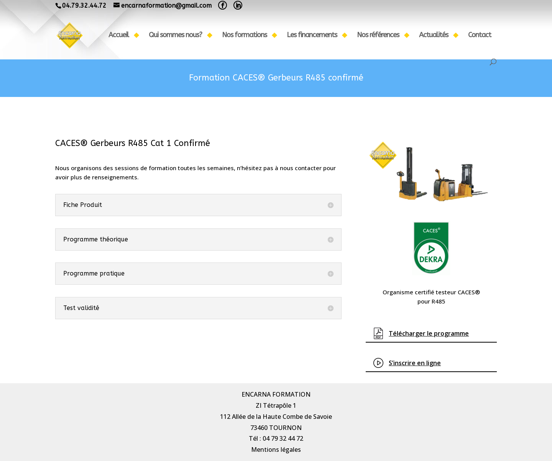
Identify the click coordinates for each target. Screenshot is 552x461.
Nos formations (244, 35)
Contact (479, 35)
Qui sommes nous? (175, 35)
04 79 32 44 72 (283, 438)
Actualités (433, 35)
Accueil (118, 35)
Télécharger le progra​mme (429, 333)
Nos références (378, 35)
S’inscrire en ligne (415, 363)
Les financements (312, 35)
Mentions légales (276, 449)
